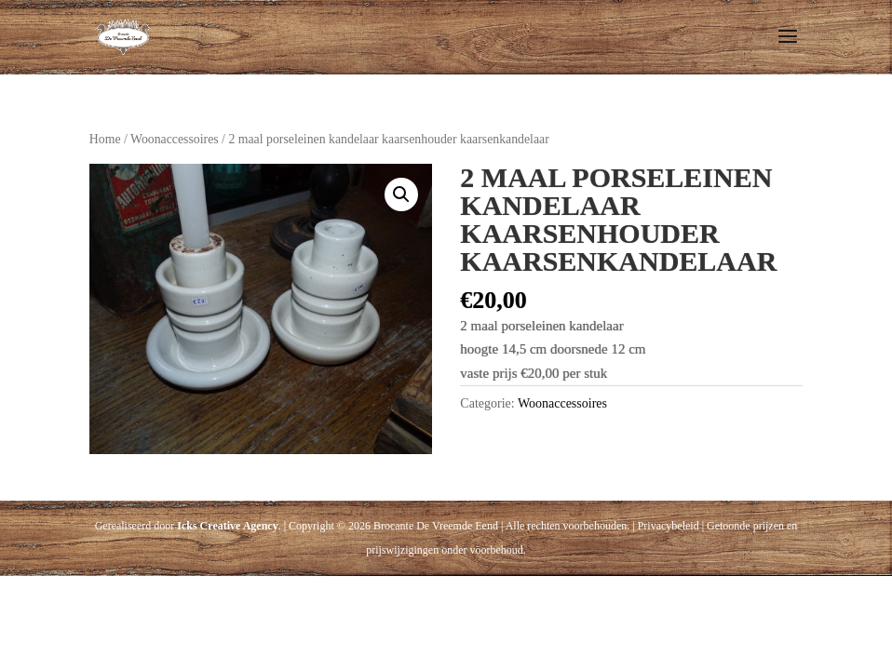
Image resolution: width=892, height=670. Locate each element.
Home (105, 139)
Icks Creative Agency (227, 525)
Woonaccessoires (174, 139)
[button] (401, 194)
